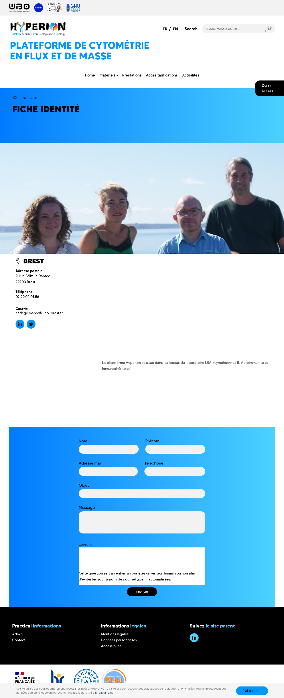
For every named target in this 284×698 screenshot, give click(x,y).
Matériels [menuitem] (107, 75)
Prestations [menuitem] (132, 75)
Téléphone (153, 463)
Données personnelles (119, 640)
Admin (17, 634)
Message (87, 507)
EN (175, 28)
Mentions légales (114, 634)
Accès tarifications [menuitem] (162, 75)
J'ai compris (252, 691)
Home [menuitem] (90, 75)
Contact (19, 640)
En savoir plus (104, 692)
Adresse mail (90, 463)
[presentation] (112, 561)
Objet (84, 485)
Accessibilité (111, 646)
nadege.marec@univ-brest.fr (39, 313)
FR (165, 28)
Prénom (152, 441)
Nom (83, 441)
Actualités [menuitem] (190, 75)
